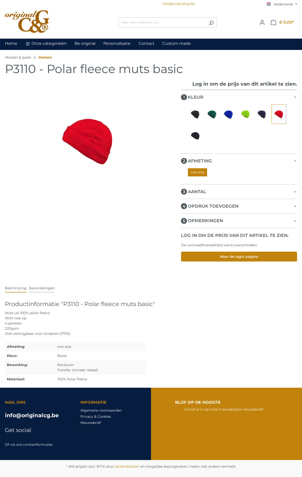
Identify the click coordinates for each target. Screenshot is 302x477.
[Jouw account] (262, 22)
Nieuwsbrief (90, 422)
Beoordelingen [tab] (42, 288)
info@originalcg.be (32, 415)
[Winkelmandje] (282, 22)
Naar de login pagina (239, 256)
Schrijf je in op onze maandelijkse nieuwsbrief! (223, 409)
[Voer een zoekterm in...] (162, 22)
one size (197, 172)
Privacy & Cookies (95, 416)
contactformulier (38, 444)
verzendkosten (126, 466)
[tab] (16, 288)
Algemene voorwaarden (101, 410)
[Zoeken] (211, 22)
